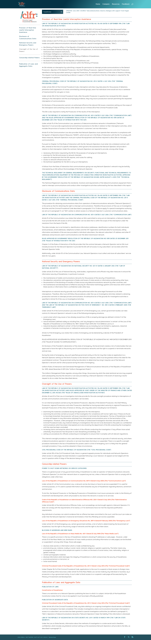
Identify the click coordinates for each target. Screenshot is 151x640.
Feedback (125, 4)
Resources (116, 4)
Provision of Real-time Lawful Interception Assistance (27, 30)
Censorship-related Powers (29, 58)
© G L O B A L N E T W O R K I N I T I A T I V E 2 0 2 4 (32, 637)
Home (98, 4)
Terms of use (52, 637)
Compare (105, 4)
